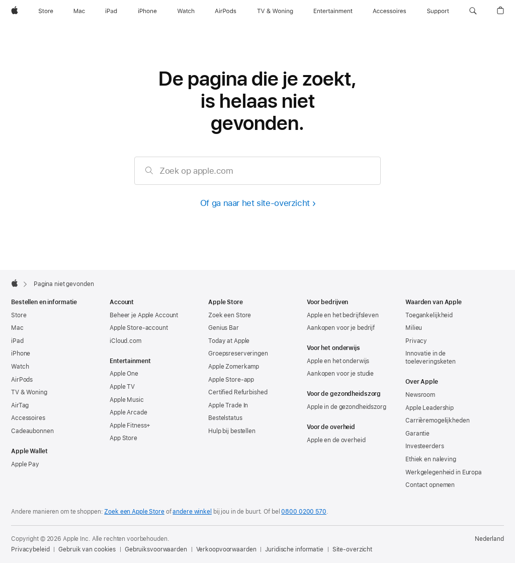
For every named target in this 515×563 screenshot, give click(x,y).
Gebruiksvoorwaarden (156, 549)
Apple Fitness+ (130, 425)
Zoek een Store (229, 315)
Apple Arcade (128, 412)
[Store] (45, 11)
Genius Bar (223, 327)
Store (18, 315)
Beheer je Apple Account (144, 315)
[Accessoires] (389, 11)
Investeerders (424, 446)
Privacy (416, 340)
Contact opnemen (430, 484)
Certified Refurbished (237, 392)
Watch (20, 366)
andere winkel (192, 511)
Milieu (413, 327)
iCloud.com (125, 340)
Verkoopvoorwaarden (226, 549)
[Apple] (14, 11)
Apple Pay (25, 464)
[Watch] (186, 11)
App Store (123, 438)
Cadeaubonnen (32, 431)
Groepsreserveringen (238, 353)
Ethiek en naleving (430, 459)
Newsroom (420, 394)
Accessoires (28, 417)
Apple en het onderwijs (338, 361)
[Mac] (79, 11)
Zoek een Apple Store (134, 511)
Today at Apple (228, 340)
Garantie (417, 433)
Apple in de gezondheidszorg (346, 406)
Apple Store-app (231, 379)
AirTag (20, 405)
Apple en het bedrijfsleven (343, 315)
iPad (17, 340)
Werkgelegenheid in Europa (443, 472)
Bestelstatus (225, 417)
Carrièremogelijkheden (437, 420)
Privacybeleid (30, 549)
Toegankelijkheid (429, 315)
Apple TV (122, 386)
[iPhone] (147, 11)
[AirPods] (225, 11)
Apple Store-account (139, 327)
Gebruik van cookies (87, 549)
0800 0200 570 (303, 511)
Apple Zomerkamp (233, 366)
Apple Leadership (429, 407)
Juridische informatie (294, 549)
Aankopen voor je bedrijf (341, 327)
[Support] (438, 11)
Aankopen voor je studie (340, 373)
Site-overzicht (352, 549)
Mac (17, 327)
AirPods (22, 379)
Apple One (124, 373)
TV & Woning (29, 392)
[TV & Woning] (275, 11)
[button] (473, 11)
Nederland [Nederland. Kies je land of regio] (489, 538)
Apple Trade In (228, 405)
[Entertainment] (333, 11)
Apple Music (127, 399)
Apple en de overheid (336, 440)
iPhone (20, 353)
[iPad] (111, 11)
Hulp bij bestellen (231, 431)
